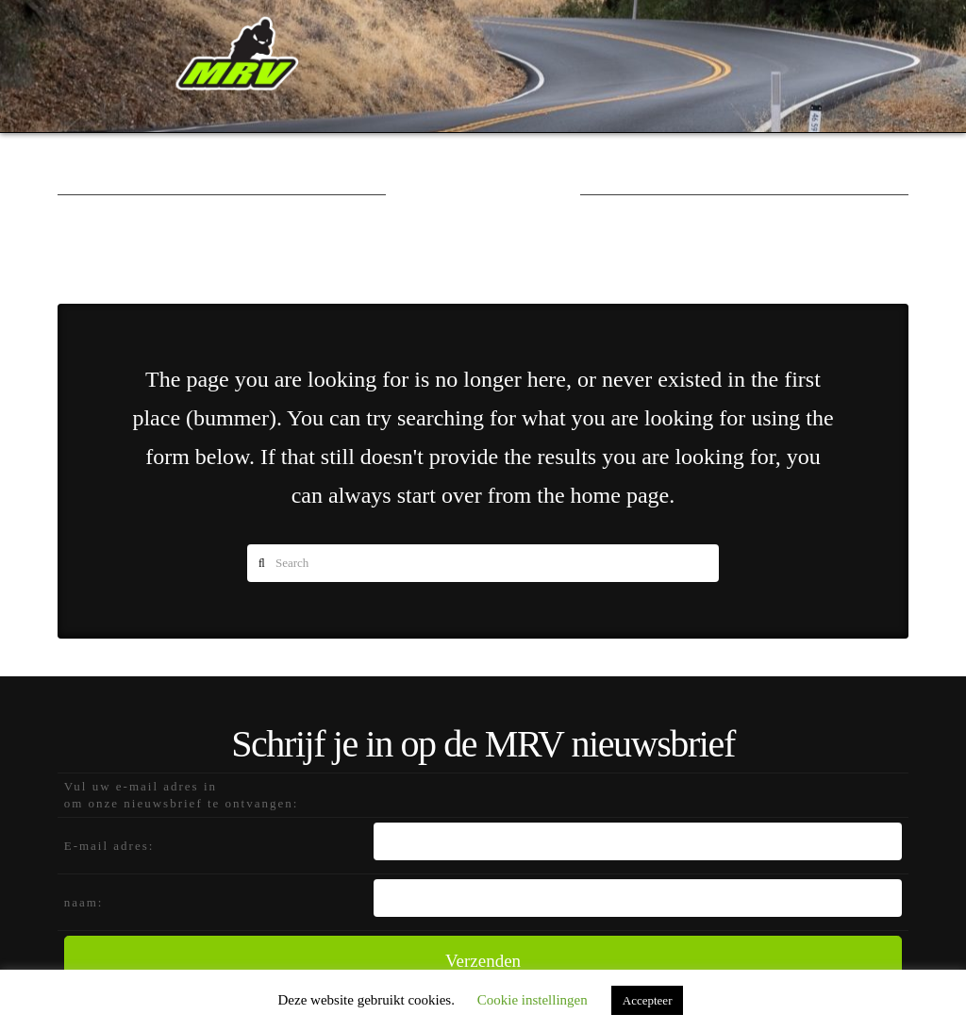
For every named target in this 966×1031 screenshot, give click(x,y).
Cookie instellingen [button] (532, 999)
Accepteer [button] (648, 1000)
